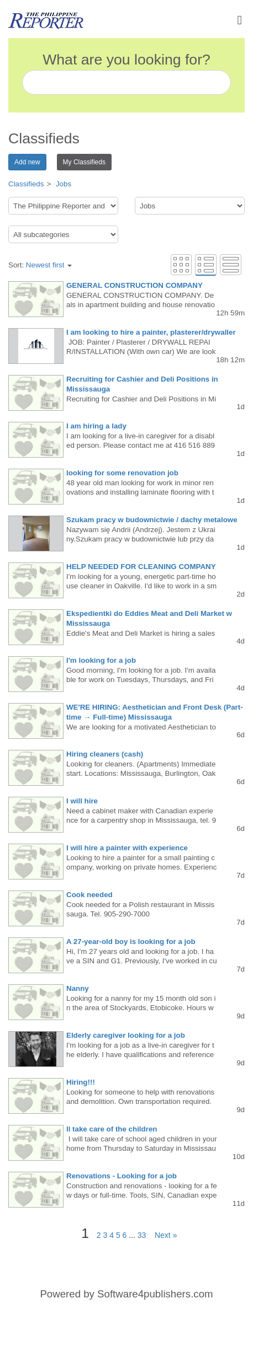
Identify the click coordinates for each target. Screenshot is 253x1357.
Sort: (40, 265)
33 (142, 1235)
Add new (27, 162)
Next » (162, 1235)
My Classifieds (84, 162)
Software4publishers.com (155, 1294)
